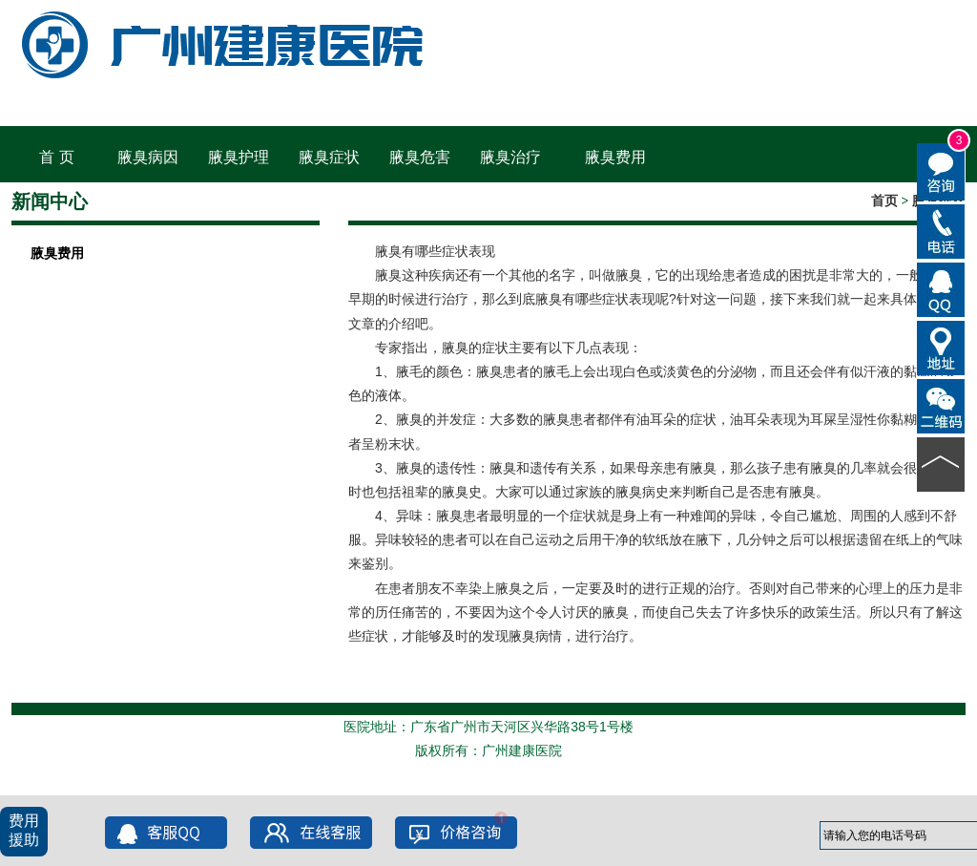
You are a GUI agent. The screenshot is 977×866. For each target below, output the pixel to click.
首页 (884, 201)
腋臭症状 (329, 157)
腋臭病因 (147, 157)
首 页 (56, 157)
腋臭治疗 (510, 157)
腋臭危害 (419, 157)
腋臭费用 (615, 157)
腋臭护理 (238, 157)
